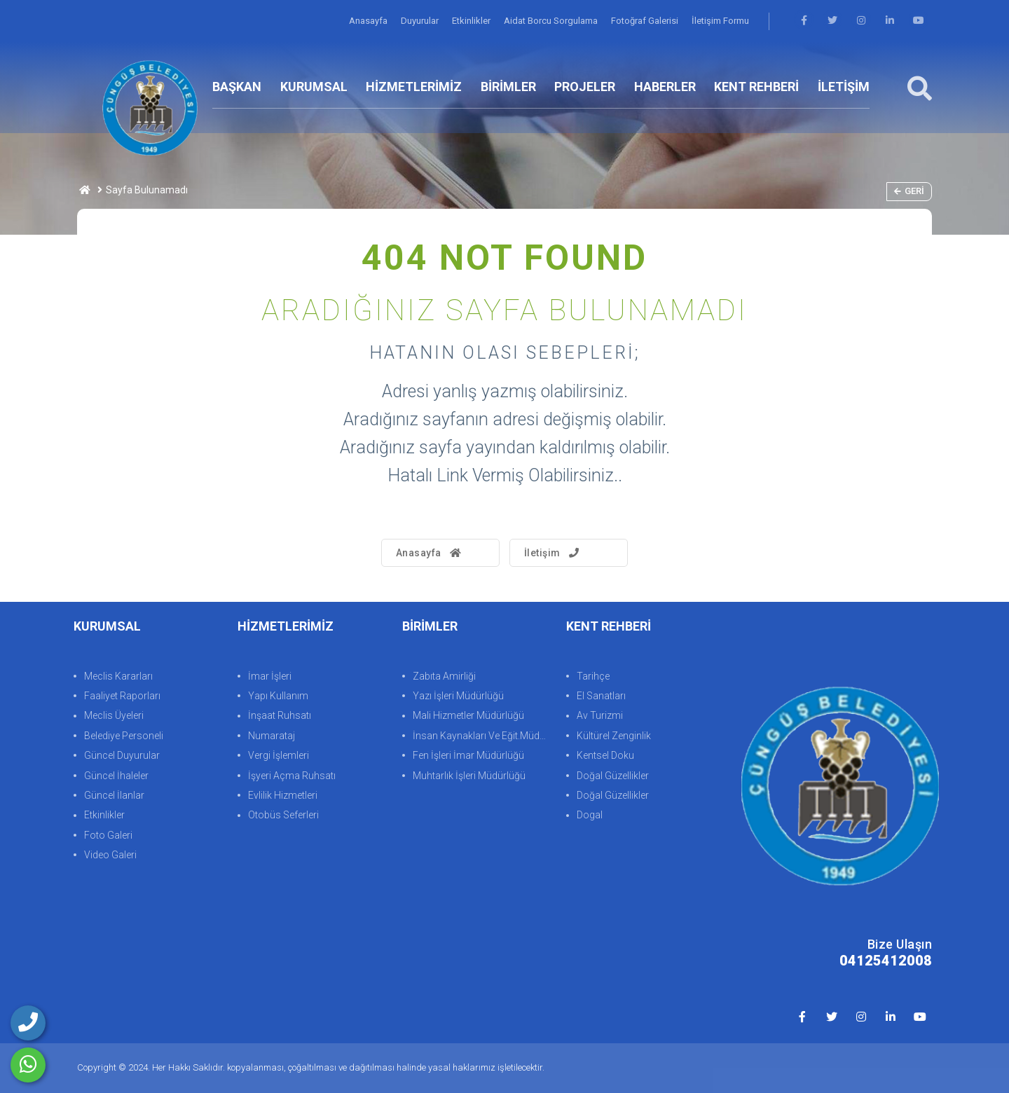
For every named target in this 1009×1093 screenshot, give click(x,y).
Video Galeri (110, 854)
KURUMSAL (314, 86)
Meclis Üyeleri (114, 716)
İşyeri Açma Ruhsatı (292, 775)
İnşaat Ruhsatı (279, 716)
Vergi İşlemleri (278, 755)
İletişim (554, 552)
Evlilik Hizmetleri (282, 795)
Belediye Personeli (123, 735)
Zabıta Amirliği (444, 676)
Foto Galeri (108, 835)
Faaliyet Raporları (122, 695)
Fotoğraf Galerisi (645, 20)
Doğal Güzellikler (613, 775)
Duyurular (421, 20)
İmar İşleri (269, 676)
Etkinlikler (472, 20)
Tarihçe (593, 676)
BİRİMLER (508, 86)
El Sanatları (601, 695)
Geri (909, 191)
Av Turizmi (600, 716)
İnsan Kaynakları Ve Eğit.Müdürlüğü (482, 735)
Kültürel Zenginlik (614, 735)
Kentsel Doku (605, 755)
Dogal (590, 815)
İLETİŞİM (844, 86)
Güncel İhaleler (116, 775)
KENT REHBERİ (756, 86)
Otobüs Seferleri (283, 815)
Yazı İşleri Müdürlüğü (458, 695)
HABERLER (665, 86)
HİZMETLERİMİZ (414, 86)
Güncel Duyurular (122, 755)
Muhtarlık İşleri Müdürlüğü (469, 775)
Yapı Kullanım (278, 695)
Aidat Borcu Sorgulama (552, 20)
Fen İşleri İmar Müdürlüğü (468, 755)
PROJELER (584, 86)
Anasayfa (369, 20)
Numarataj (271, 735)
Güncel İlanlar (114, 795)
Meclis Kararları (118, 676)
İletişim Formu (720, 20)
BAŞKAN (236, 86)
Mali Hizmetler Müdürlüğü (468, 716)
